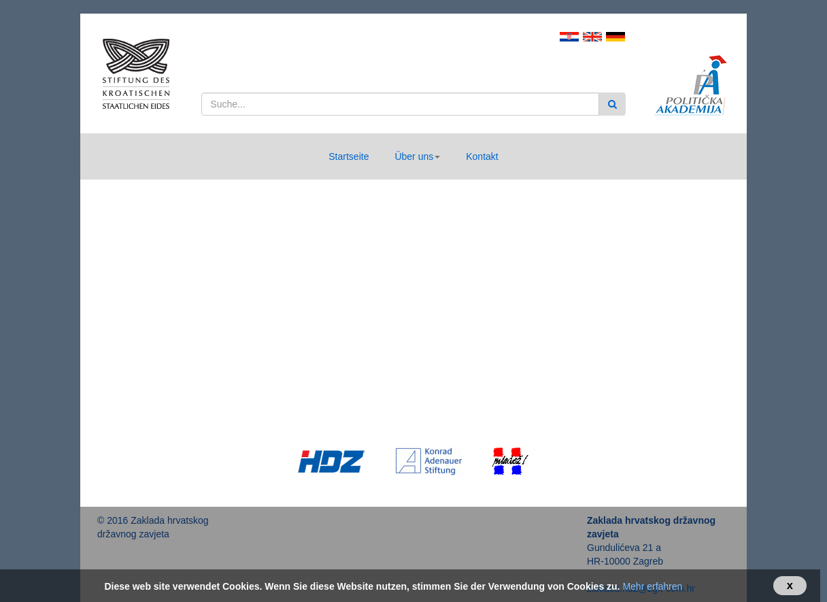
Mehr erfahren (652, 586)
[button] (417, 156)
